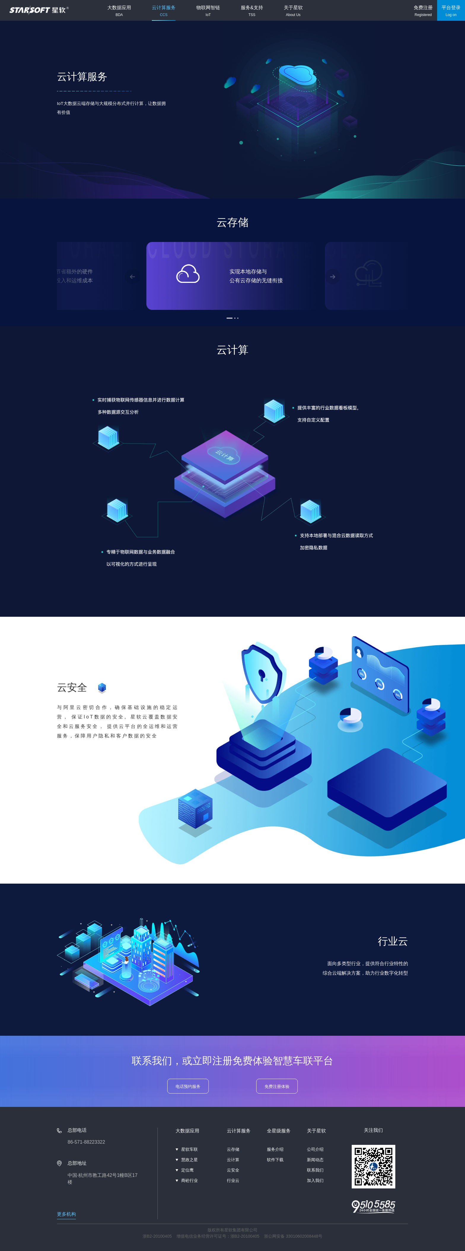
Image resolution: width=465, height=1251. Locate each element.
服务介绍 (275, 1149)
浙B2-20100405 (157, 1236)
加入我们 (315, 1180)
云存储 (233, 1149)
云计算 (233, 1159)
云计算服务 (164, 11)
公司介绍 (315, 1149)
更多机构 (66, 1214)
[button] (132, 276)
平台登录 (451, 11)
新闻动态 (315, 1159)
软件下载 (275, 1159)
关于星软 (293, 11)
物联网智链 (208, 11)
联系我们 (315, 1170)
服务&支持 (252, 11)
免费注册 (423, 11)
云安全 (233, 1170)
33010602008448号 (304, 1236)
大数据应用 (119, 11)
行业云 (233, 1180)
